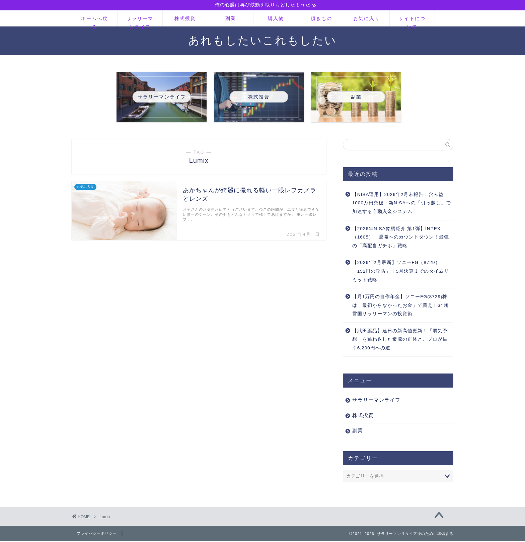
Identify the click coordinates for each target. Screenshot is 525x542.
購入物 (276, 19)
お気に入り (366, 19)
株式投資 (185, 19)
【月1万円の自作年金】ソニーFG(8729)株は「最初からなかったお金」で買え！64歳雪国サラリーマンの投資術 (400, 306)
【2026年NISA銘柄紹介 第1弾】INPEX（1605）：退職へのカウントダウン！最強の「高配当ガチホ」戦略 (400, 238)
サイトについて (412, 21)
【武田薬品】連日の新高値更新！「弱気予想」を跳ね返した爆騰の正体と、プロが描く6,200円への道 (400, 340)
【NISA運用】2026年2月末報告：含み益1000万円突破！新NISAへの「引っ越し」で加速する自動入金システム (401, 204)
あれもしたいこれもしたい (262, 41)
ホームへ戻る (94, 21)
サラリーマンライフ (140, 21)
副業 (230, 19)
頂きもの (321, 19)
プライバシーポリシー (97, 534)
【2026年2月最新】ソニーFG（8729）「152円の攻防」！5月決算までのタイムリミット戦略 (400, 272)
